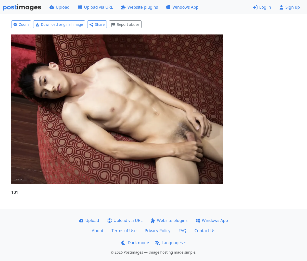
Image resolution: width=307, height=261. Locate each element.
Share (97, 24)
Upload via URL (95, 7)
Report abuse (125, 24)
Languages (169, 242)
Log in (262, 7)
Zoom (21, 24)
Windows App (182, 7)
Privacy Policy (157, 230)
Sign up (289, 7)
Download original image (59, 24)
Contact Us (205, 230)
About (97, 230)
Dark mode (135, 242)
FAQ (182, 230)
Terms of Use (123, 230)
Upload (59, 7)
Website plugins (139, 7)
